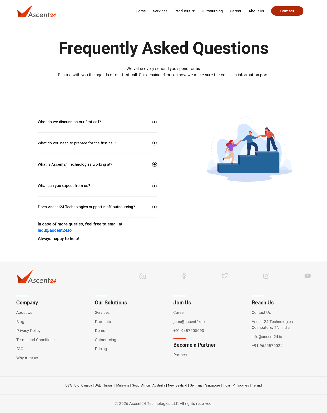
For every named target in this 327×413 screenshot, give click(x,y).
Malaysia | (123, 385)
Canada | (87, 385)
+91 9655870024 (267, 345)
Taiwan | (109, 385)
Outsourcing (212, 11)
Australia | (159, 385)
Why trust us (27, 357)
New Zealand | (178, 385)
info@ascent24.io (267, 336)
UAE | (99, 385)
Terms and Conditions (35, 339)
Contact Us (261, 312)
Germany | (197, 385)
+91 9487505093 (188, 330)
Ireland (257, 385)
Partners (180, 354)
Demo (100, 330)
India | (227, 385)
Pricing (101, 348)
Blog (20, 321)
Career (235, 11)
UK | (77, 385)
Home (141, 11)
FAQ (19, 348)
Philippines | (242, 385)
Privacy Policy (28, 330)
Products (185, 11)
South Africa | (142, 385)
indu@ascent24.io (55, 230)
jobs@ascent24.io (189, 321)
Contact (287, 11)
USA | (69, 385)
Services (160, 11)
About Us (256, 11)
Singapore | (213, 385)
